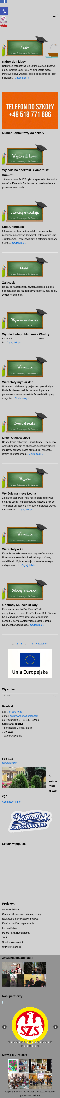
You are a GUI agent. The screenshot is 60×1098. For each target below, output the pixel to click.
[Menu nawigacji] (54, 16)
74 (31, 643)
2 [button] (11, 1042)
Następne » (42, 643)
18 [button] (22, 1046)
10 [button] (33, 1042)
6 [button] (22, 1042)
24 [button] (38, 1046)
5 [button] (19, 1042)
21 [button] (30, 1046)
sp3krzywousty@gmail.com (24, 716)
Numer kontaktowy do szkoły (23, 133)
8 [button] (27, 1042)
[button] (4, 11)
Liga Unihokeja (13, 226)
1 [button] (9, 1042)
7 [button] (25, 1042)
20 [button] (27, 1046)
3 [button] (14, 1042)
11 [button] (35, 1042)
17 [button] (51, 1042)
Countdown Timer (11, 802)
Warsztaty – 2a (12, 549)
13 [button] (40, 1042)
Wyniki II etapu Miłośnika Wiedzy (25, 334)
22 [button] (33, 1046)
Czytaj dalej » (22, 78)
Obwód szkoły (9, 763)
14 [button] (43, 1042)
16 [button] (48, 1042)
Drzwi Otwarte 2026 (16, 437)
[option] (30, 1025)
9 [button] (30, 1042)
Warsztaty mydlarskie (17, 382)
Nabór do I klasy (14, 61)
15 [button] (46, 1042)
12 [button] (38, 1042)
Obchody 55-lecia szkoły (20, 605)
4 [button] (17, 1042)
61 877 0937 (15, 712)
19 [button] (25, 1046)
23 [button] (35, 1046)
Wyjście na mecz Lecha (19, 493)
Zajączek (8, 282)
